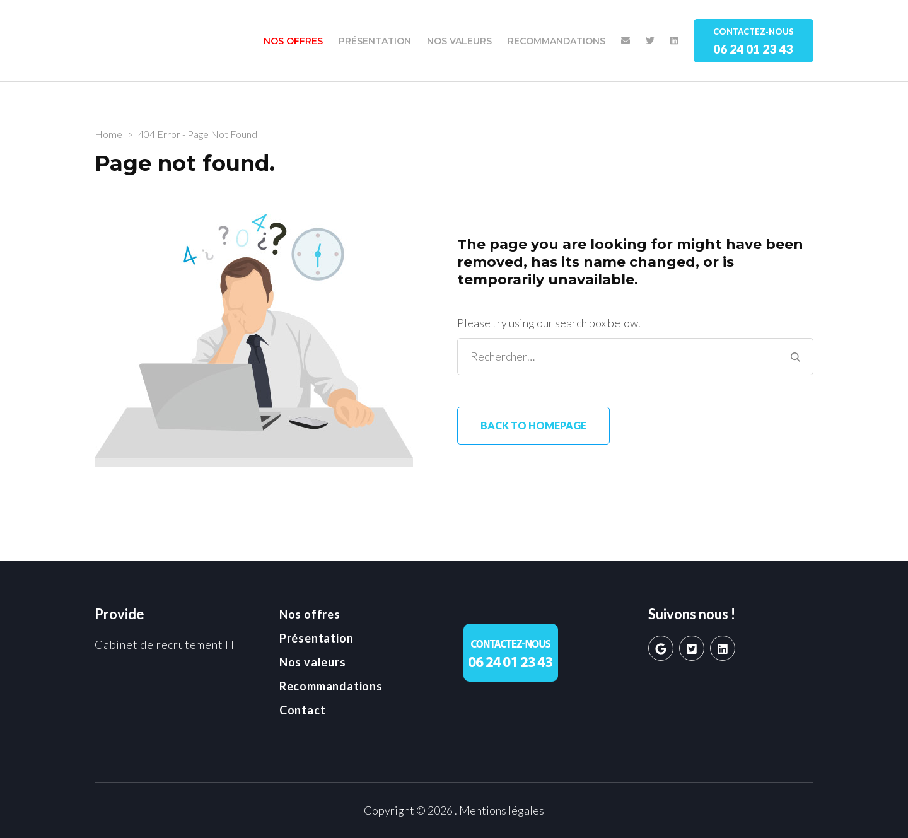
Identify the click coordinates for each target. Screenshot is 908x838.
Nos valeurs (459, 41)
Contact (302, 710)
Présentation (375, 41)
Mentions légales (501, 810)
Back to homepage (533, 425)
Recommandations (556, 41)
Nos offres (293, 41)
